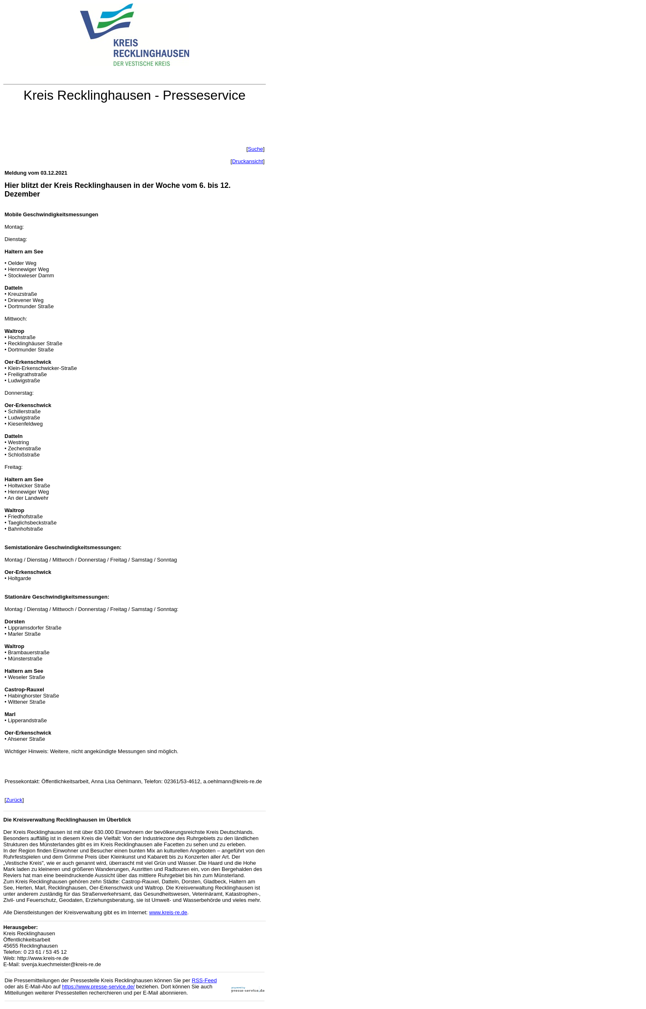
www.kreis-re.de (168, 912)
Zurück (14, 800)
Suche (255, 149)
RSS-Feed (204, 980)
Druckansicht (247, 161)
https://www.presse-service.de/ (98, 986)
